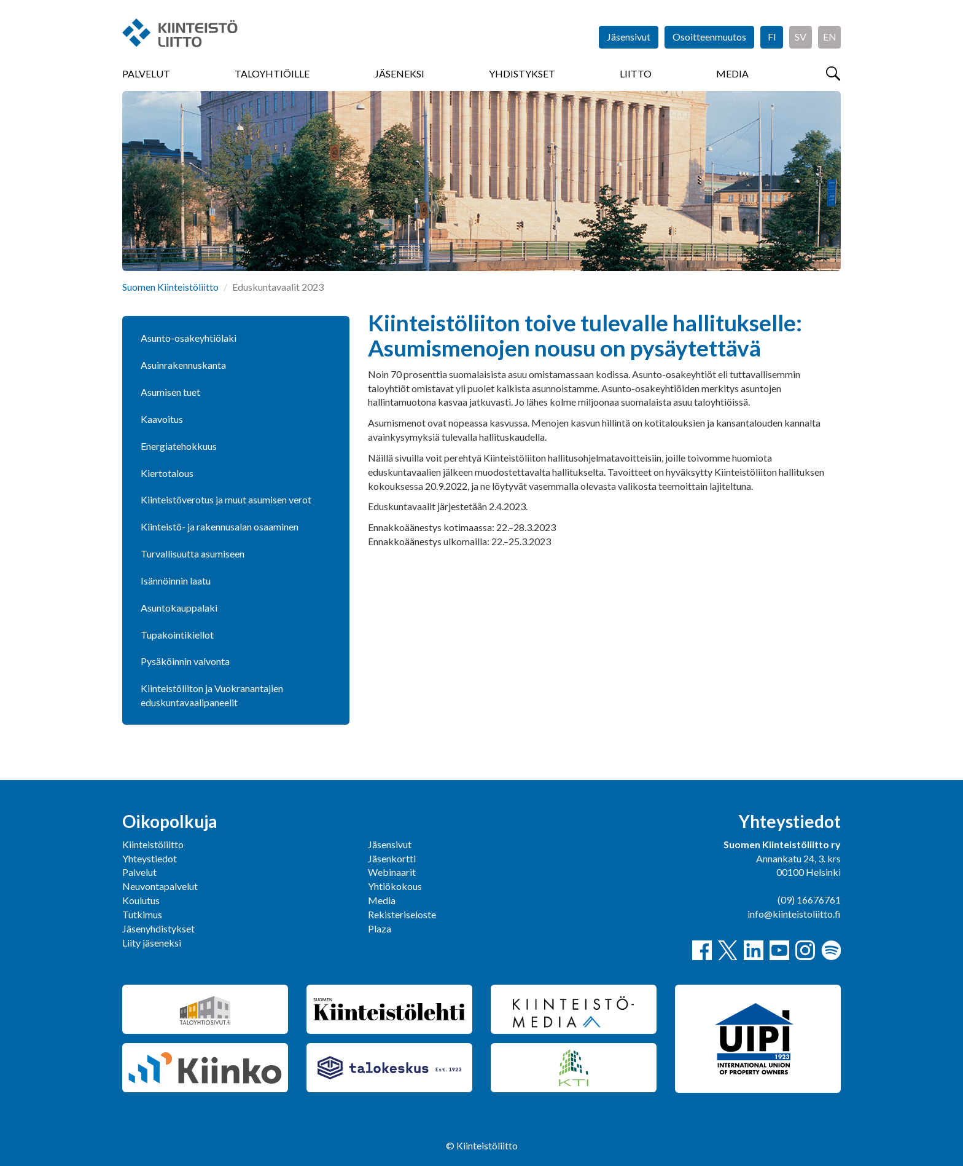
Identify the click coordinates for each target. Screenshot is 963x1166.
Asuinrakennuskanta (183, 365)
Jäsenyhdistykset (158, 928)
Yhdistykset (522, 73)
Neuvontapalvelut (160, 886)
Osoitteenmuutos (709, 36)
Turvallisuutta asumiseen (192, 553)
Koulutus (141, 900)
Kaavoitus (162, 419)
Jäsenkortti (392, 858)
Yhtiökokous (395, 886)
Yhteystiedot (149, 858)
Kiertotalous (167, 473)
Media (732, 73)
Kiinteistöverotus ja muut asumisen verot (226, 499)
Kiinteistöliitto (153, 844)
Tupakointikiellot (177, 634)
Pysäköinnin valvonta (185, 661)
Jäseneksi (399, 73)
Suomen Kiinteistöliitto (170, 287)
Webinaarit (392, 872)
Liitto (636, 73)
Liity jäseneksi (151, 942)
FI (772, 36)
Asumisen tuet (170, 392)
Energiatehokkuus (179, 446)
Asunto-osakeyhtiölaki (188, 338)
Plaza (379, 928)
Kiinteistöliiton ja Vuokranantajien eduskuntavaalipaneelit (212, 695)
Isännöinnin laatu (176, 580)
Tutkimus (142, 914)
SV (800, 36)
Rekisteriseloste (402, 914)
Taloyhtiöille (272, 73)
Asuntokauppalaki (179, 607)
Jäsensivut (628, 36)
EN (829, 36)
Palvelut (146, 73)
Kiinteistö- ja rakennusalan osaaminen (219, 526)
